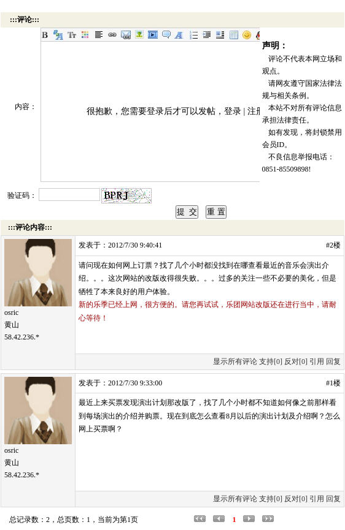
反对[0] (296, 361)
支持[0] (270, 361)
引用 (316, 361)
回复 (333, 361)
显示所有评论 (235, 361)
